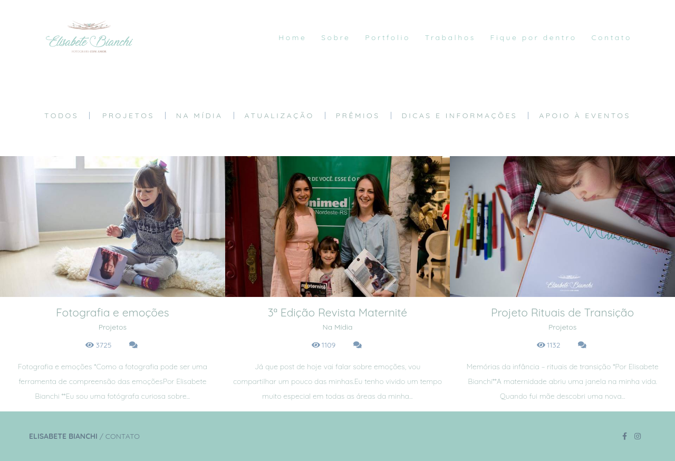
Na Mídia (199, 115)
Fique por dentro (533, 37)
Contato (611, 37)
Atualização (279, 115)
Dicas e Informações (460, 115)
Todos (61, 115)
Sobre (335, 37)
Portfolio (387, 37)
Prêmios (358, 115)
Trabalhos (450, 37)
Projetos (128, 115)
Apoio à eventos (585, 115)
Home (292, 37)
